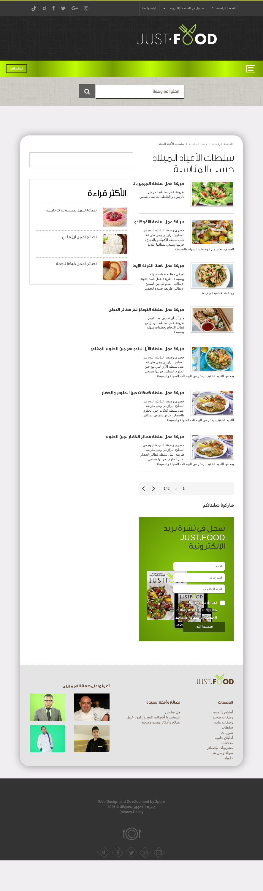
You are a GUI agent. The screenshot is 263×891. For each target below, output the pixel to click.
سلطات (227, 727)
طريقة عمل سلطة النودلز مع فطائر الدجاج (146, 309)
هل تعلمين (172, 712)
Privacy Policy (131, 812)
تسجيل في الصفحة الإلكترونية (187, 8)
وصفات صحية (223, 717)
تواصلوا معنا (149, 8)
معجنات (227, 743)
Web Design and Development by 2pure (131, 802)
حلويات (228, 758)
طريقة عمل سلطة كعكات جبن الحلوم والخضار (143, 392)
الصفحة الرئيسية (226, 8)
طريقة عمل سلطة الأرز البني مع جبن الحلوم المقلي (137, 348)
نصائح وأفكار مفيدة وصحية (160, 722)
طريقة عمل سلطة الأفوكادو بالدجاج (152, 222)
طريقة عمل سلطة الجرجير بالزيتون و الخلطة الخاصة (138, 183)
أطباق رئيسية (223, 712)
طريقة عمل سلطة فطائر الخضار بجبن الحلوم (144, 436)
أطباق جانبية (224, 738)
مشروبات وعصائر (220, 748)
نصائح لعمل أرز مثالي (79, 237)
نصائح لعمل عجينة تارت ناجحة (71, 210)
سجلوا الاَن (204, 626)
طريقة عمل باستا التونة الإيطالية (155, 265)
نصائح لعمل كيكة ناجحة (76, 264)
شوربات (227, 733)
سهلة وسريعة (223, 753)
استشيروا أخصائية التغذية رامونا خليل (153, 717)
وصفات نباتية (223, 722)
